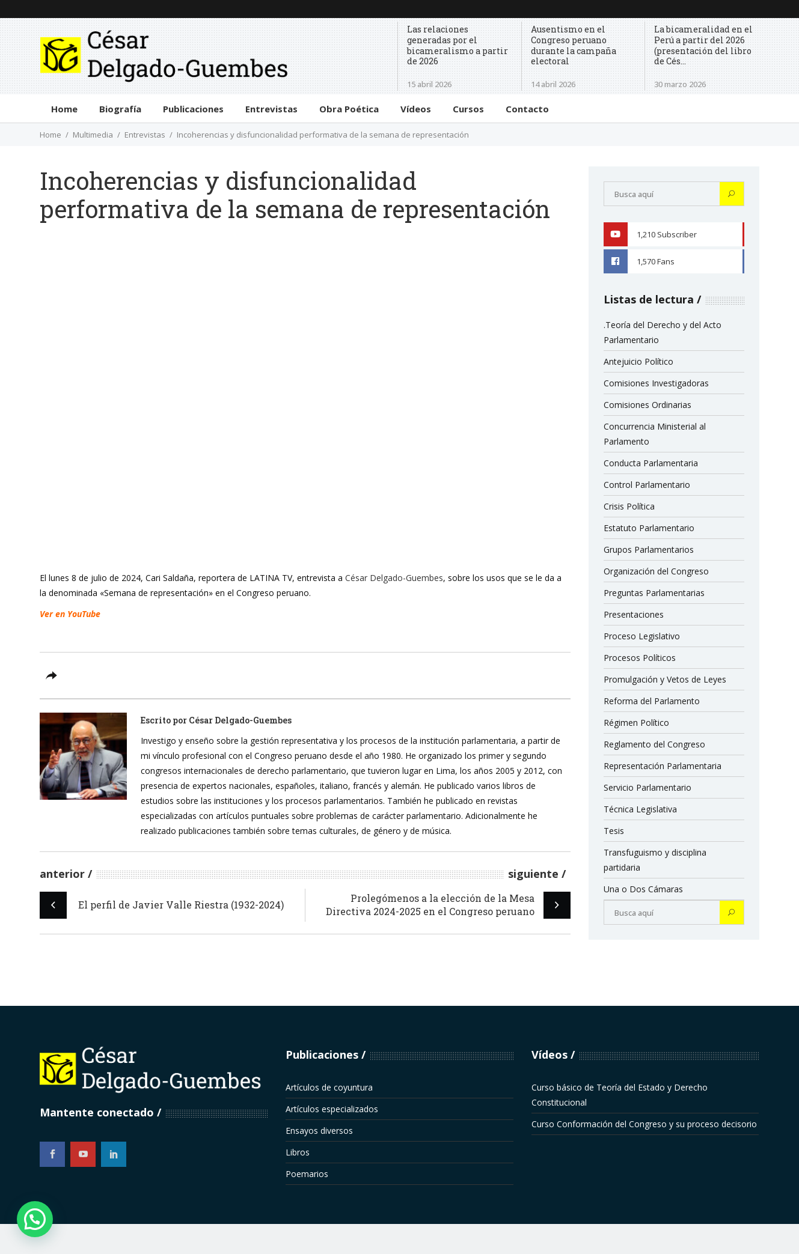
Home (50, 134)
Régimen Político (636, 722)
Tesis (614, 830)
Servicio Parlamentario (647, 787)
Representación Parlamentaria (662, 766)
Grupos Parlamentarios (649, 549)
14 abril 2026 (553, 84)
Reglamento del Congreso (654, 744)
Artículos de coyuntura (329, 1087)
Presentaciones (634, 614)
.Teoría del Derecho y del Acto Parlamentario (662, 332)
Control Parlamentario (647, 484)
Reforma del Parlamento (652, 701)
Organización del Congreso (656, 571)
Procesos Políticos (640, 657)
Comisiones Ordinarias (647, 404)
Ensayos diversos (319, 1130)
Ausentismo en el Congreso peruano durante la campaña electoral (573, 45)
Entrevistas (144, 134)
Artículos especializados (332, 1109)
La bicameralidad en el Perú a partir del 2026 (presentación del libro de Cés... (703, 45)
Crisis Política (629, 506)
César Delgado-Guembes (394, 577)
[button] (35, 1219)
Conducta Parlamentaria (651, 463)
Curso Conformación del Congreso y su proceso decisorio (644, 1124)
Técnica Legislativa (640, 809)
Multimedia (93, 134)
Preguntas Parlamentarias (654, 592)
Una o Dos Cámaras (643, 889)
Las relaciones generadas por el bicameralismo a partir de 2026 (457, 45)
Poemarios (307, 1173)
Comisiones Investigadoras (656, 383)
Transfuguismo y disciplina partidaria (655, 860)
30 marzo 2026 (680, 84)
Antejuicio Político (638, 361)
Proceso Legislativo (642, 636)
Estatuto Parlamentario (649, 528)
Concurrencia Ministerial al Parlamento (655, 434)
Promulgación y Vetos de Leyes (665, 679)
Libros (298, 1152)
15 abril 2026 (429, 84)
